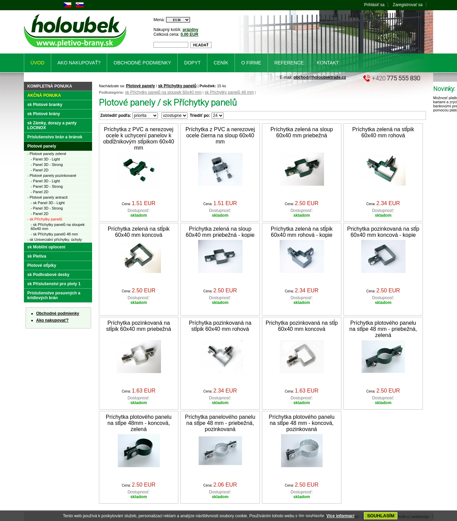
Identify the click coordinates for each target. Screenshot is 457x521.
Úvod (37, 62)
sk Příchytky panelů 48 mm (229, 92)
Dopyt (192, 62)
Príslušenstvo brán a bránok (54, 137)
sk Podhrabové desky (48, 274)
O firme (251, 62)
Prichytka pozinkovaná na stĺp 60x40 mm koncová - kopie (383, 232)
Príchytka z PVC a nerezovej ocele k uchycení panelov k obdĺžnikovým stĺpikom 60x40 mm (138, 138)
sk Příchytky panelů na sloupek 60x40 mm (163, 92)
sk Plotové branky (44, 104)
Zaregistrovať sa (408, 4)
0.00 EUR (189, 34)
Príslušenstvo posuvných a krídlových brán (53, 295)
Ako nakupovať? (52, 320)
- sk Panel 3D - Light (48, 203)
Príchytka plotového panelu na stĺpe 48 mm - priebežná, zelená (383, 329)
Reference (289, 62)
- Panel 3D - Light (45, 159)
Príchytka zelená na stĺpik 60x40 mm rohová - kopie (302, 232)
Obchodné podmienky (57, 313)
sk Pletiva (36, 256)
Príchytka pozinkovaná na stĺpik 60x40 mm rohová (220, 326)
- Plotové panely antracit (47, 197)
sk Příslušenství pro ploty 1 (53, 283)
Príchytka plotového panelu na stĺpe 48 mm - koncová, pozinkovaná (302, 423)
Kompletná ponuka (49, 86)
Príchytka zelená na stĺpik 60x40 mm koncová (138, 232)
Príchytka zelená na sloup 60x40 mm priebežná (301, 132)
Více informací (340, 516)
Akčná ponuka (44, 95)
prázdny (190, 29)
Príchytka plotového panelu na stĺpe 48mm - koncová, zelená (139, 423)
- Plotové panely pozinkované (51, 175)
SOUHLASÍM (380, 515)
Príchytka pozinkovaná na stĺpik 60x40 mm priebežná (138, 326)
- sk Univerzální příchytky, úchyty (54, 239)
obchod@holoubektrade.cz (320, 77)
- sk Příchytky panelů (44, 219)
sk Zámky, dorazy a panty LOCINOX (52, 125)
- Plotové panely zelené (46, 154)
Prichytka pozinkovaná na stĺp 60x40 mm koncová (302, 326)
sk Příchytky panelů (177, 85)
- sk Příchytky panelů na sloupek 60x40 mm (58, 227)
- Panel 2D (39, 170)
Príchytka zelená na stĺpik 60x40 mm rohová (383, 132)
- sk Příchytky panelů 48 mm (54, 234)
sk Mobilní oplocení (46, 247)
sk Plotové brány (43, 113)
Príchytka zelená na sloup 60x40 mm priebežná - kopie (220, 232)
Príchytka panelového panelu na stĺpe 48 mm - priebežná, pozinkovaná (220, 423)
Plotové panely (140, 85)
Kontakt (328, 62)
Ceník (221, 62)
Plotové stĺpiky (41, 265)
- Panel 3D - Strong (47, 165)
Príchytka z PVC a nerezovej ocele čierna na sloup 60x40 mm (220, 135)
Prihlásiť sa (374, 4)
